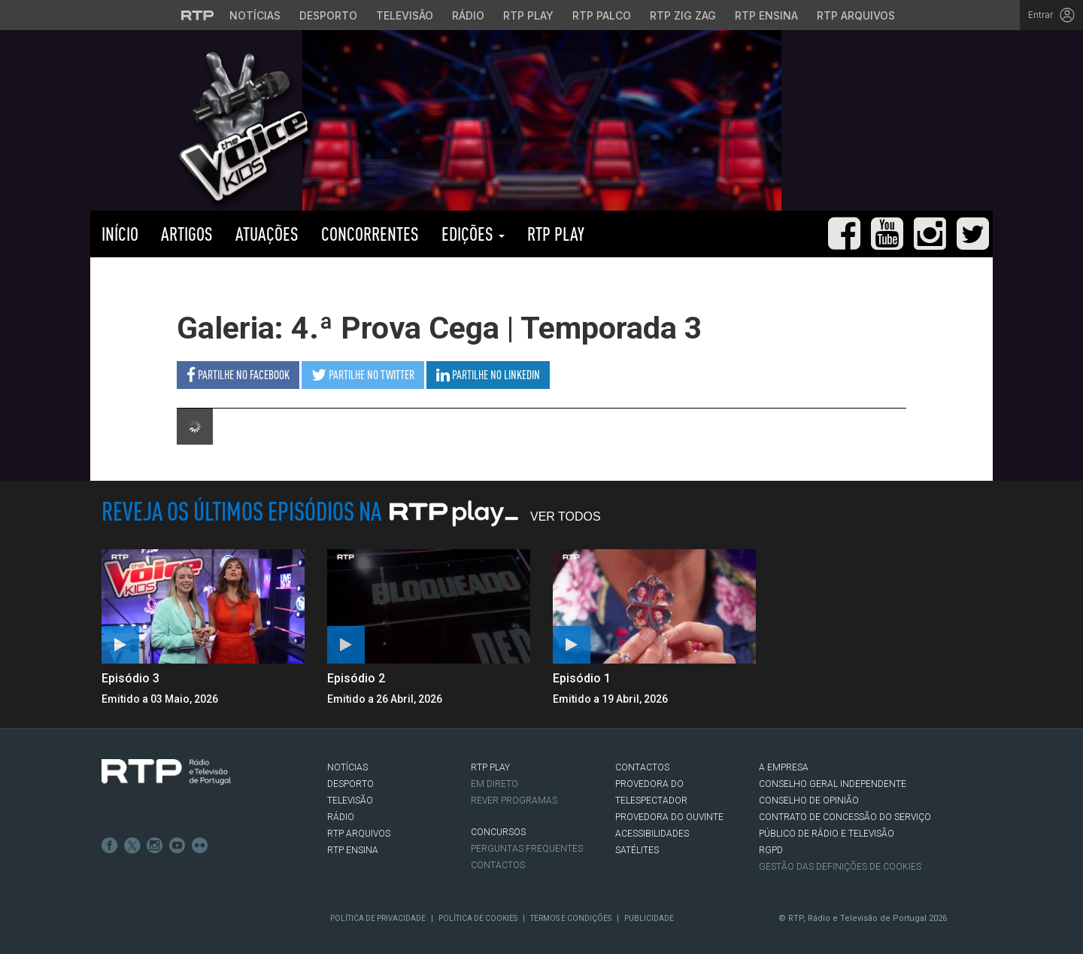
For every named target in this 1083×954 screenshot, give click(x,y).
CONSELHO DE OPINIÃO (809, 800)
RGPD (771, 850)
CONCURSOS (498, 832)
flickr (200, 845)
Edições (473, 234)
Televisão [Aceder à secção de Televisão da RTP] (404, 15)
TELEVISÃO (350, 800)
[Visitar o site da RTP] (197, 15)
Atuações (267, 234)
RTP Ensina (352, 850)
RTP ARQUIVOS (358, 833)
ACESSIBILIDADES (652, 833)
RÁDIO (340, 817)
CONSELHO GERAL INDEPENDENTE (832, 784)
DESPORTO (350, 784)
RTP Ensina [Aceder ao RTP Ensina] (766, 15)
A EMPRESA (783, 767)
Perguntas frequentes (527, 848)
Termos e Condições (570, 918)
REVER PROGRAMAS (514, 800)
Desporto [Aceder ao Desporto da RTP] (328, 15)
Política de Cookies (477, 918)
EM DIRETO (494, 784)
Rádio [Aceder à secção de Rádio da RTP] (468, 15)
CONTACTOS (642, 767)
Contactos (498, 865)
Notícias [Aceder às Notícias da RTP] (255, 15)
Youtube (177, 845)
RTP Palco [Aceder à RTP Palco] (601, 15)
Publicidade (649, 918)
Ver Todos (565, 516)
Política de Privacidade (378, 918)
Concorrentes (370, 234)
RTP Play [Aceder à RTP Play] (528, 15)
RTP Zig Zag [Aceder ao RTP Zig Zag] (683, 15)
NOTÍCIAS (347, 767)
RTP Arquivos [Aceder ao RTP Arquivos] (856, 15)
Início (120, 234)
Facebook (110, 845)
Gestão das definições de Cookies (840, 866)
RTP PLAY (555, 234)
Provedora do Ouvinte (669, 817)
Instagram (155, 845)
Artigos (187, 234)
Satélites (637, 850)
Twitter (132, 845)
